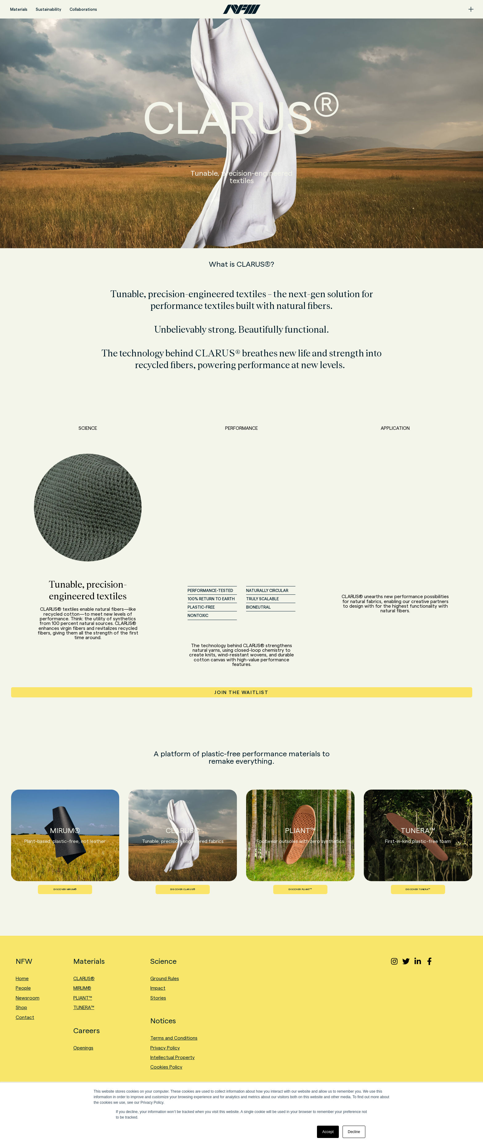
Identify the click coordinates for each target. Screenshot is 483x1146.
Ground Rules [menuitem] (164, 978)
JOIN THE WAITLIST (241, 692)
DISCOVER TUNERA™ (418, 889)
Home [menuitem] (22, 978)
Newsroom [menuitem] (27, 997)
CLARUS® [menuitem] (84, 978)
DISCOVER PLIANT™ (300, 889)
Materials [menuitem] (18, 9)
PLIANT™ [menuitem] (82, 997)
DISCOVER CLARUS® (182, 889)
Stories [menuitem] (158, 997)
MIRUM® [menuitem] (82, 988)
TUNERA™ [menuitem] (83, 1007)
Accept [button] (328, 1132)
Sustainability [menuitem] (48, 9)
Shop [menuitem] (21, 1007)
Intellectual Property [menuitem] (172, 1057)
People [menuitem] (23, 988)
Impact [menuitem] (157, 988)
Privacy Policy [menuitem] (165, 1047)
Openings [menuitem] (83, 1047)
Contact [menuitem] (25, 1017)
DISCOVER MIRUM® (65, 889)
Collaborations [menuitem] (83, 9)
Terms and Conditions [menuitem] (173, 1038)
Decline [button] (354, 1132)
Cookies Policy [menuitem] (166, 1067)
